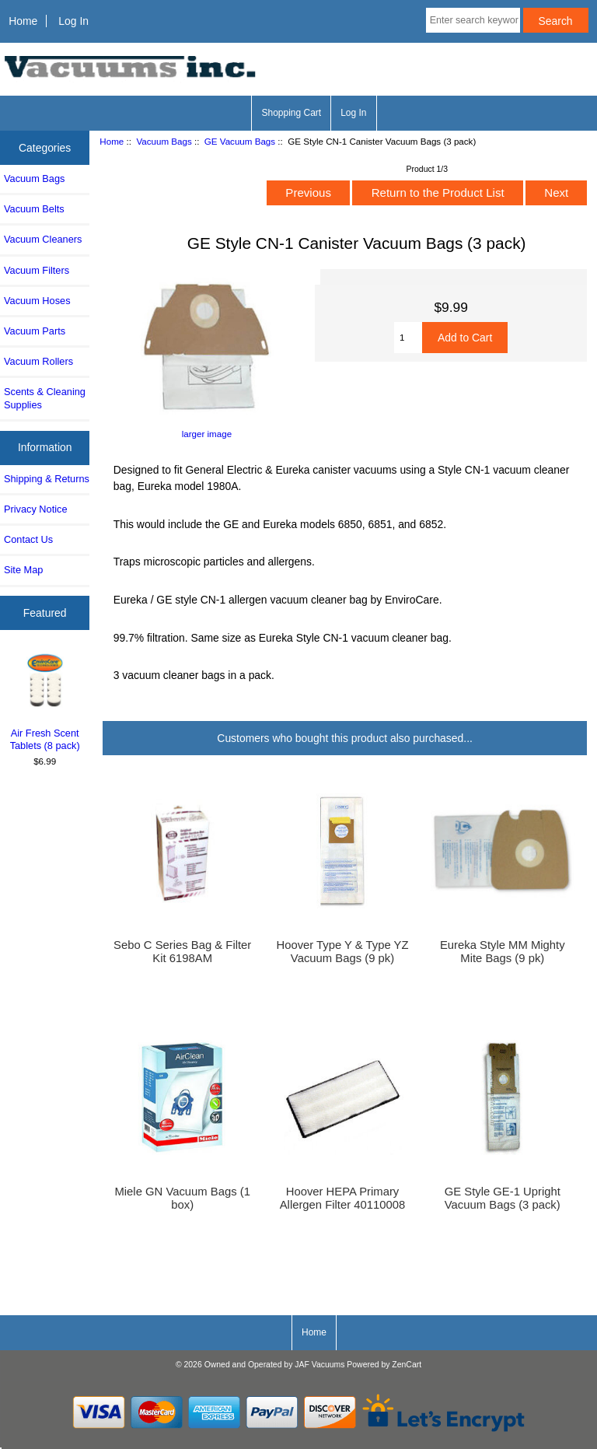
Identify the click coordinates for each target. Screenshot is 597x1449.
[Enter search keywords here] (473, 20)
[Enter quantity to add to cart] (408, 337)
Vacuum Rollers (38, 361)
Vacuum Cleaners (43, 239)
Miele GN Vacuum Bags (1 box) (182, 1197)
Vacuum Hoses (37, 300)
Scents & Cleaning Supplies (45, 398)
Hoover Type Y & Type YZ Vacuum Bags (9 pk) (342, 951)
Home (23, 21)
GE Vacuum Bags (239, 141)
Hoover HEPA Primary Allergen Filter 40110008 (343, 1197)
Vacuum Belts (34, 209)
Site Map (23, 570)
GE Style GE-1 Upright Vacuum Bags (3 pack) (502, 1197)
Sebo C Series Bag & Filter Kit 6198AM (182, 951)
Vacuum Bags (163, 141)
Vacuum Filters (36, 270)
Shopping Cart (291, 112)
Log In (73, 21)
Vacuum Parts (34, 331)
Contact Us (28, 539)
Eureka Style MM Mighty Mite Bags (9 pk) (502, 951)
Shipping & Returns (46, 479)
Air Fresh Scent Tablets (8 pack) (45, 701)
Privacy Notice (35, 509)
